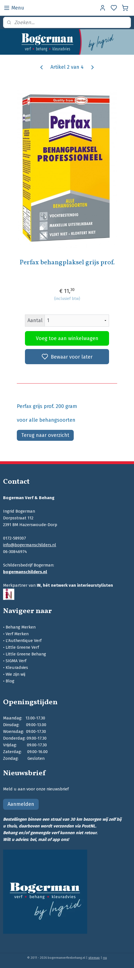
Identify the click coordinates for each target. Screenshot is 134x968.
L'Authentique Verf (23, 640)
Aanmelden (21, 804)
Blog (10, 680)
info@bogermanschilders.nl (29, 544)
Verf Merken (17, 633)
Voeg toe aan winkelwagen (67, 338)
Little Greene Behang (26, 654)
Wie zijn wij (15, 674)
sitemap (94, 958)
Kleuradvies (17, 667)
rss (105, 958)
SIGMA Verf (16, 660)
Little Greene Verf (22, 647)
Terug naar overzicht (45, 435)
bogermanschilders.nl (25, 571)
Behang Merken (21, 627)
